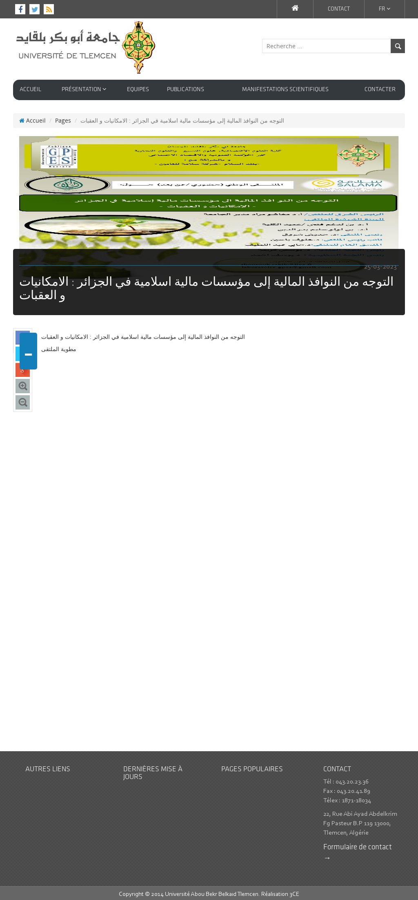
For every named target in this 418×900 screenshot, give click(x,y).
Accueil (30, 90)
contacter (380, 90)
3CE (294, 892)
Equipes (138, 90)
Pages (63, 117)
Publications (185, 90)
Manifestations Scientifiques (285, 90)
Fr (384, 9)
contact (339, 9)
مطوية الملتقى (58, 346)
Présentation (84, 89)
